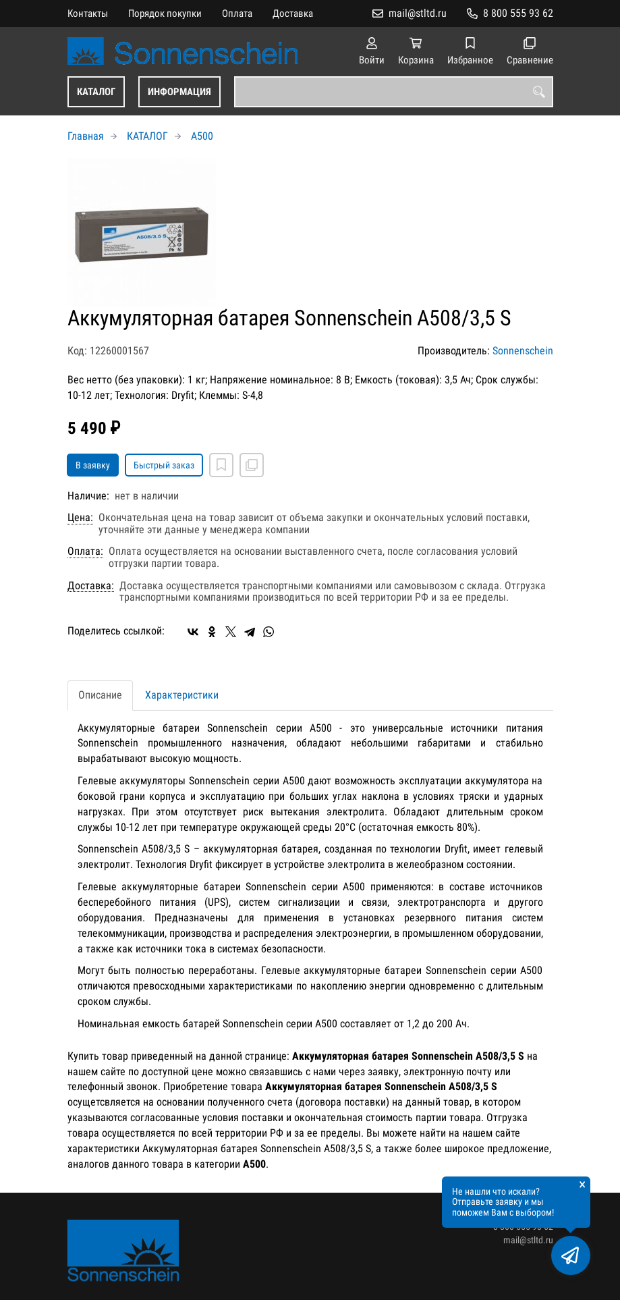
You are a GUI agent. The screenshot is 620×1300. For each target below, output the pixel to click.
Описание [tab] (100, 694)
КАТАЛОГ (96, 92)
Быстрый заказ (164, 465)
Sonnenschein (522, 350)
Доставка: (90, 586)
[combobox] (393, 91)
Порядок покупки (165, 13)
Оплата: (85, 551)
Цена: (80, 518)
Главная (85, 136)
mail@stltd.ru (418, 13)
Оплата (237, 13)
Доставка (293, 13)
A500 (202, 136)
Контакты (87, 13)
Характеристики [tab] (182, 694)
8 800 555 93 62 (518, 13)
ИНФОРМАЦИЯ (179, 92)
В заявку (93, 465)
